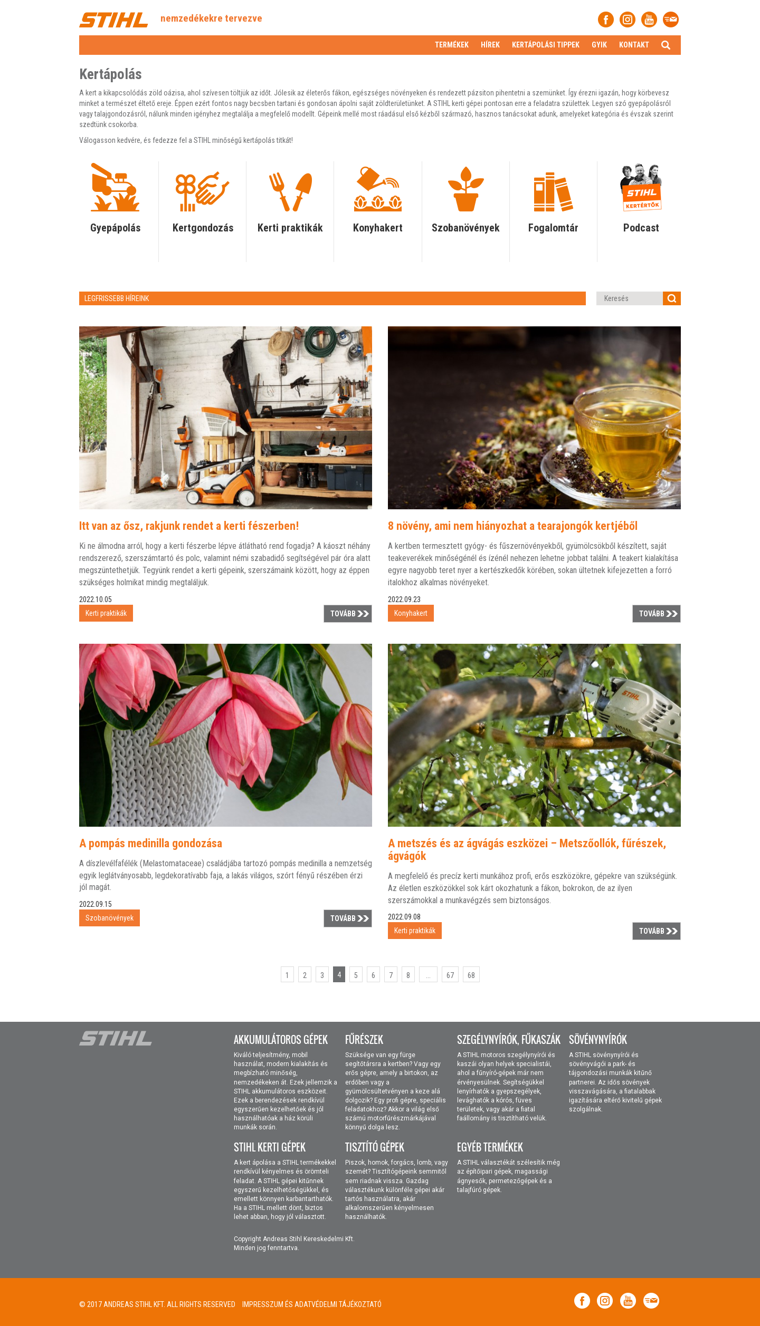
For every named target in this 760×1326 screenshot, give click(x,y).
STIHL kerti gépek (270, 1147)
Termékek (452, 45)
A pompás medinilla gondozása (150, 843)
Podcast (641, 227)
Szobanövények (466, 227)
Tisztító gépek (374, 1147)
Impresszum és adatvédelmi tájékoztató (312, 1304)
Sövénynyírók (598, 1040)
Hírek (490, 45)
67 (450, 975)
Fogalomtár (553, 227)
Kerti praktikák (290, 227)
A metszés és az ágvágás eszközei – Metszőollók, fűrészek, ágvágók (527, 850)
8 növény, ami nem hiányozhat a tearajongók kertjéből (513, 526)
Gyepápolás (115, 227)
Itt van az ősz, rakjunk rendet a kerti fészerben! (189, 526)
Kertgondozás (203, 227)
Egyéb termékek (490, 1147)
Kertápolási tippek (546, 45)
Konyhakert (378, 227)
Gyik (599, 45)
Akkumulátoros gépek (281, 1040)
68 (471, 975)
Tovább (343, 613)
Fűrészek (364, 1040)
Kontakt (634, 45)
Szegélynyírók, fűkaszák (508, 1040)
